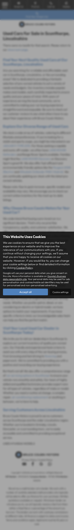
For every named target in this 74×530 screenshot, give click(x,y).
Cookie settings (60, 292)
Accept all (25, 292)
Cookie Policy (24, 268)
